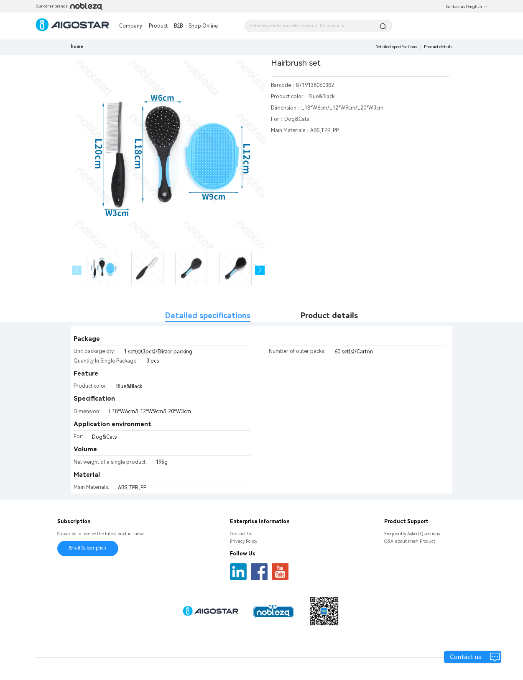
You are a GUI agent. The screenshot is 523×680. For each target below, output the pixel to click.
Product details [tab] (329, 315)
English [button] (477, 7)
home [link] (77, 46)
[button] (260, 270)
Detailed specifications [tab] (207, 315)
